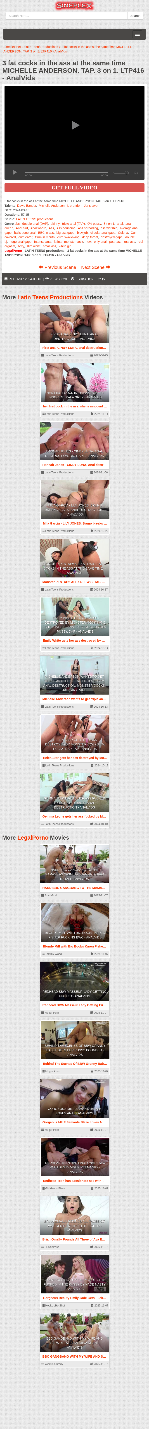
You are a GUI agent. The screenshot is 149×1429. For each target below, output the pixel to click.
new (88, 241)
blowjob (82, 232)
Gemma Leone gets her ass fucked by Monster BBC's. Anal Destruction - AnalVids (74, 803)
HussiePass (50, 1247)
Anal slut (22, 228)
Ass (51, 228)
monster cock (73, 241)
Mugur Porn (50, 1012)
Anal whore (38, 228)
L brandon (74, 205)
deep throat (90, 237)
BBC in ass (46, 232)
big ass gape (65, 232)
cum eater (25, 237)
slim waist (33, 246)
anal (120, 223)
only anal (100, 241)
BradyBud (49, 895)
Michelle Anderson (52, 205)
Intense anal (42, 241)
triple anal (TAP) (73, 223)
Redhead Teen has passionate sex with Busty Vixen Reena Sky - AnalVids (75, 1167)
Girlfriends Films (53, 1188)
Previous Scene (58, 267)
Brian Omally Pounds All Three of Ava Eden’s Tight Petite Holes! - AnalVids (74, 1226)
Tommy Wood (52, 954)
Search (135, 16)
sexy (21, 246)
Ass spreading (88, 228)
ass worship (109, 228)
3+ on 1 (109, 223)
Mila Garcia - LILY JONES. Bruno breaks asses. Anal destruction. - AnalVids (75, 510)
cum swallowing (68, 237)
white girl (65, 246)
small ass (49, 246)
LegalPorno (33, 837)
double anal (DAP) (35, 223)
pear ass (115, 241)
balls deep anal (24, 232)
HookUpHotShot (53, 1305)
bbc (17, 223)
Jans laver (91, 205)
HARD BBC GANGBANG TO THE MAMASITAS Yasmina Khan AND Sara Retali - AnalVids (74, 874)
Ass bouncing (66, 228)
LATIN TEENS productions (34, 219)
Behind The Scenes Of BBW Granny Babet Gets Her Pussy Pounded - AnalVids (75, 1050)
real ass (129, 241)
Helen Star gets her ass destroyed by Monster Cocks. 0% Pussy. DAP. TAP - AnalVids (75, 744)
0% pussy (94, 223)
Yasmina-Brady (52, 1364)
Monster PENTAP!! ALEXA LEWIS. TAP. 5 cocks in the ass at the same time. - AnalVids (74, 568)
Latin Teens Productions (50, 297)
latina (57, 241)
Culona (123, 232)
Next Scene (95, 267)
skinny (55, 223)
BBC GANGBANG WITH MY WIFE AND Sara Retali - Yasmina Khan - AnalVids (74, 1343)
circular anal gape (103, 232)
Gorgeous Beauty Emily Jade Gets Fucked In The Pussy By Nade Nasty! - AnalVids (75, 1284)
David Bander (26, 205)
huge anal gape (21, 241)
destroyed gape (112, 237)
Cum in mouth (45, 237)
